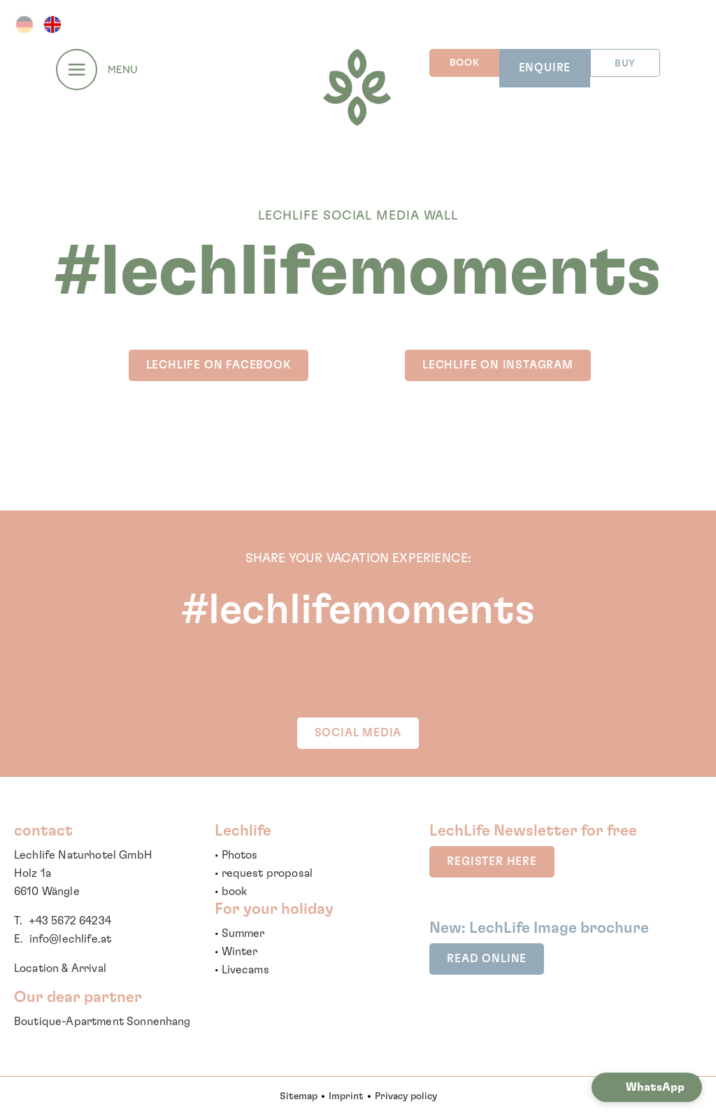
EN (52, 24)
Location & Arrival (60, 968)
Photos (240, 855)
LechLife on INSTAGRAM (497, 365)
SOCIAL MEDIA (358, 732)
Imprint (346, 1096)
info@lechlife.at (70, 939)
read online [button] (487, 958)
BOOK (465, 63)
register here (491, 861)
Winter (240, 951)
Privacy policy (406, 1096)
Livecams (245, 969)
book (235, 891)
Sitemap (298, 1096)
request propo (260, 873)
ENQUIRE (545, 67)
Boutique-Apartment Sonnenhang (102, 1021)
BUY (625, 64)
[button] (647, 1087)
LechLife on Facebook (218, 365)
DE (24, 24)
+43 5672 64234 (70, 921)
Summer (243, 933)
